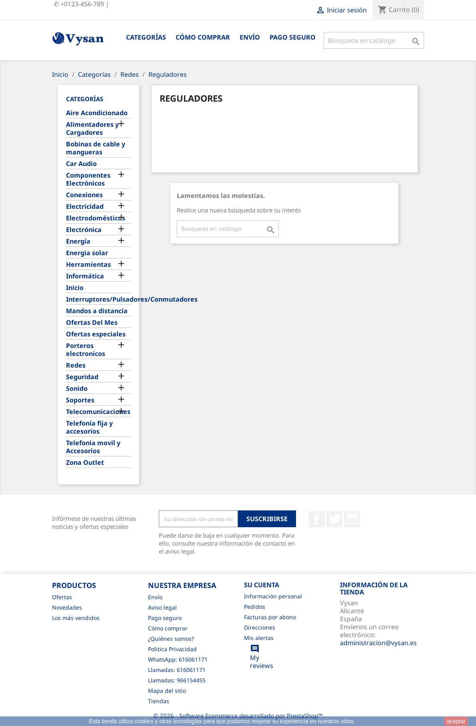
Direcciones (259, 627)
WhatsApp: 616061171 (178, 659)
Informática (85, 276)
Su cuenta (261, 584)
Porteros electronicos (85, 350)
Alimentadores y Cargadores (92, 128)
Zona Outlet (85, 462)
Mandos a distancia (97, 311)
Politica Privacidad (172, 649)
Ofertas (62, 597)
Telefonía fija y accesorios (89, 427)
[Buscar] (374, 40)
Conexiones (84, 195)
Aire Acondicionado (97, 113)
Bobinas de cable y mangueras (95, 148)
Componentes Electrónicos (88, 179)
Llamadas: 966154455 (177, 680)
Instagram (352, 519)
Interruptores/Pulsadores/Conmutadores (98, 299)
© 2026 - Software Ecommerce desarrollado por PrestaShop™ (238, 716)
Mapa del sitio (167, 690)
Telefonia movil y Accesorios (93, 447)
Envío (250, 37)
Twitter (334, 519)
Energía (78, 241)
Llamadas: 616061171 (177, 670)
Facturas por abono (270, 617)
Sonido (77, 388)
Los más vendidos (76, 618)
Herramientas (88, 264)
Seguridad (82, 377)
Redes (76, 365)
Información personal (273, 596)
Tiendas (158, 701)
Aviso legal (162, 607)
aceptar (456, 721)
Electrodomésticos (95, 218)
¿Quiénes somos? (171, 638)
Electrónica (84, 230)
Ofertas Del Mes (92, 322)
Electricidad (85, 206)
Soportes (80, 400)
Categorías (146, 37)
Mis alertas (259, 638)
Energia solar (87, 253)
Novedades (67, 607)
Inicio (75, 288)
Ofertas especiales (96, 334)
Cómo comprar (203, 37)
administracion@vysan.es (378, 642)
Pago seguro (293, 37)
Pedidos (254, 606)
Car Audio (81, 164)
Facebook (317, 519)
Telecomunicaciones (98, 412)
